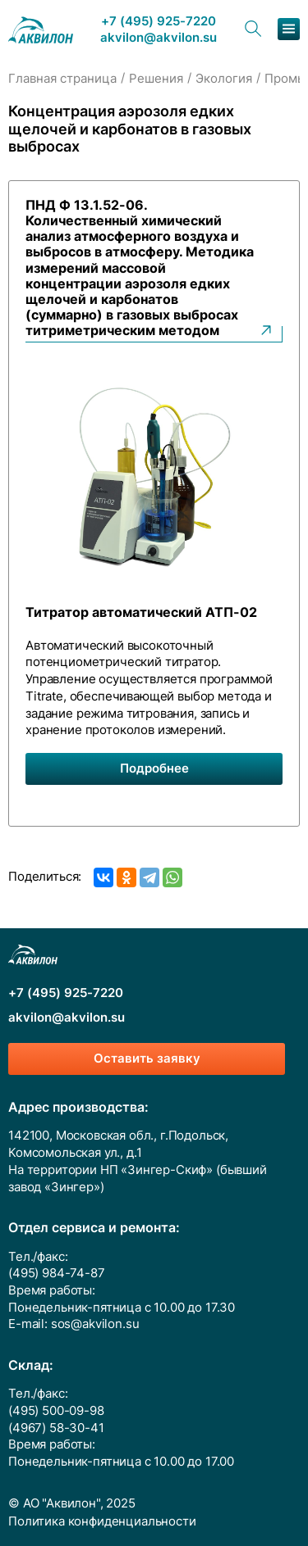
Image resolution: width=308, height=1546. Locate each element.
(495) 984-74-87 (56, 1273)
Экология (223, 78)
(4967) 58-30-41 (56, 1428)
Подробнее (154, 768)
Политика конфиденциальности (102, 1521)
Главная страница (62, 78)
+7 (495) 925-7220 (158, 22)
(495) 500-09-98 (56, 1410)
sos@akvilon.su (95, 1324)
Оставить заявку (147, 1058)
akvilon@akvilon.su (158, 38)
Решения (156, 78)
